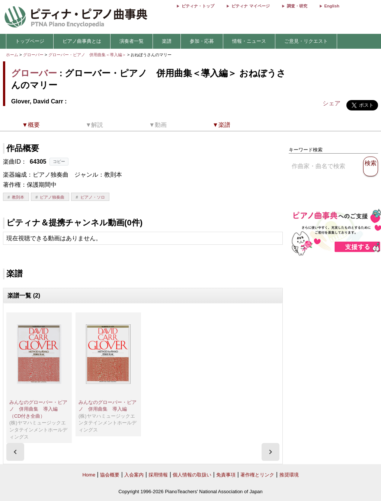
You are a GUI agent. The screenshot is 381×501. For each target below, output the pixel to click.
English (331, 6)
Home (88, 475)
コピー (59, 161)
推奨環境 (289, 475)
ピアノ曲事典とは (82, 41)
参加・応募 (202, 41)
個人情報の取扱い (192, 475)
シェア (331, 103)
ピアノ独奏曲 (52, 197)
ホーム (12, 54)
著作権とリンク (257, 475)
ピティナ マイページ (250, 6)
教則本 (18, 197)
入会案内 (134, 475)
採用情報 (158, 475)
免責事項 (226, 475)
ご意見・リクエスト (306, 41)
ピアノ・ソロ (92, 197)
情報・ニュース (249, 41)
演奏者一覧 (131, 41)
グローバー (33, 54)
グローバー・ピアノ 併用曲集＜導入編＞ (87, 54)
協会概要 (109, 475)
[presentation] (15, 452)
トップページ (29, 41)
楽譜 (167, 41)
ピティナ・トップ (198, 6)
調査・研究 (297, 6)
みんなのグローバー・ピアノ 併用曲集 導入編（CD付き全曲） (38, 409)
